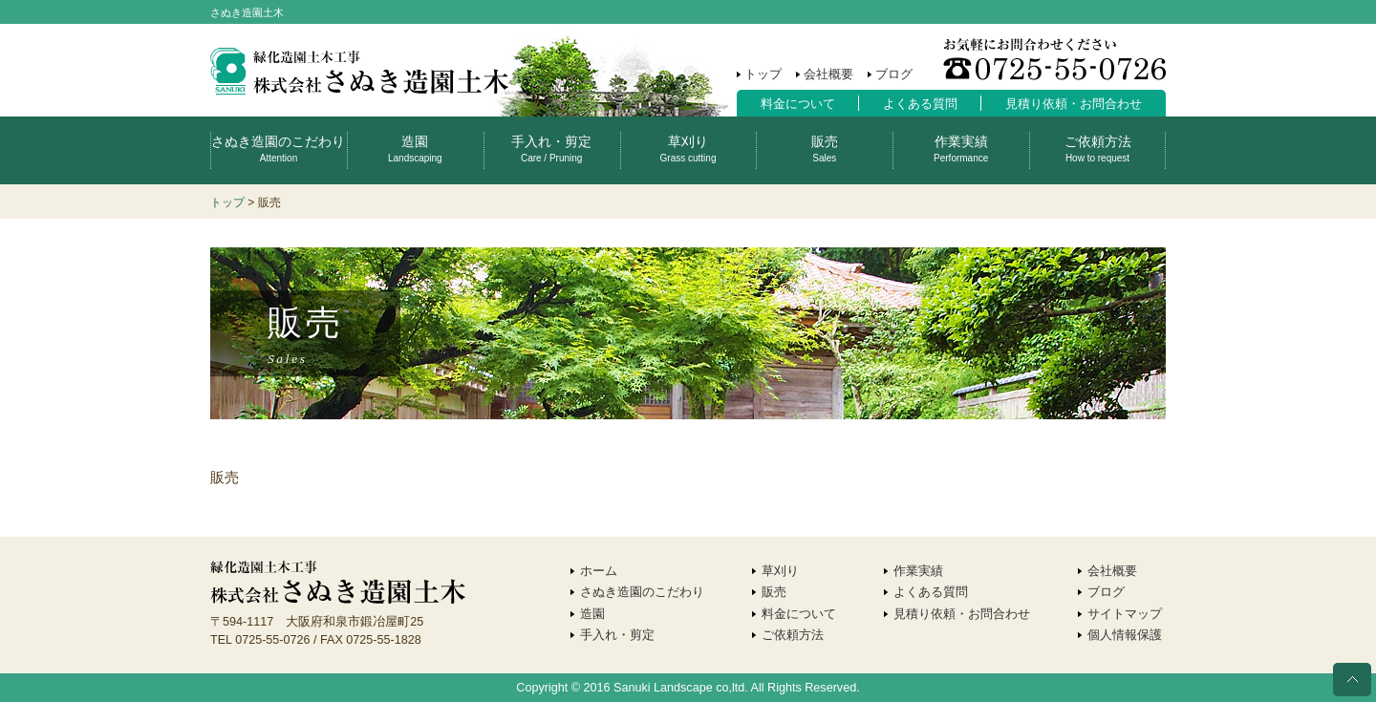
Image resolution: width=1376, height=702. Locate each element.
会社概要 (828, 74)
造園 (415, 148)
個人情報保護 (1124, 635)
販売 (824, 148)
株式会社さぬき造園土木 (359, 72)
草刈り (688, 148)
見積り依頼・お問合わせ (1073, 104)
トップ (763, 74)
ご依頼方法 (1097, 148)
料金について (798, 104)
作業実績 (961, 148)
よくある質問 (920, 104)
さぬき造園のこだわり (278, 148)
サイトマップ (1124, 614)
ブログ (894, 74)
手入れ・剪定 (551, 148)
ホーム (598, 571)
